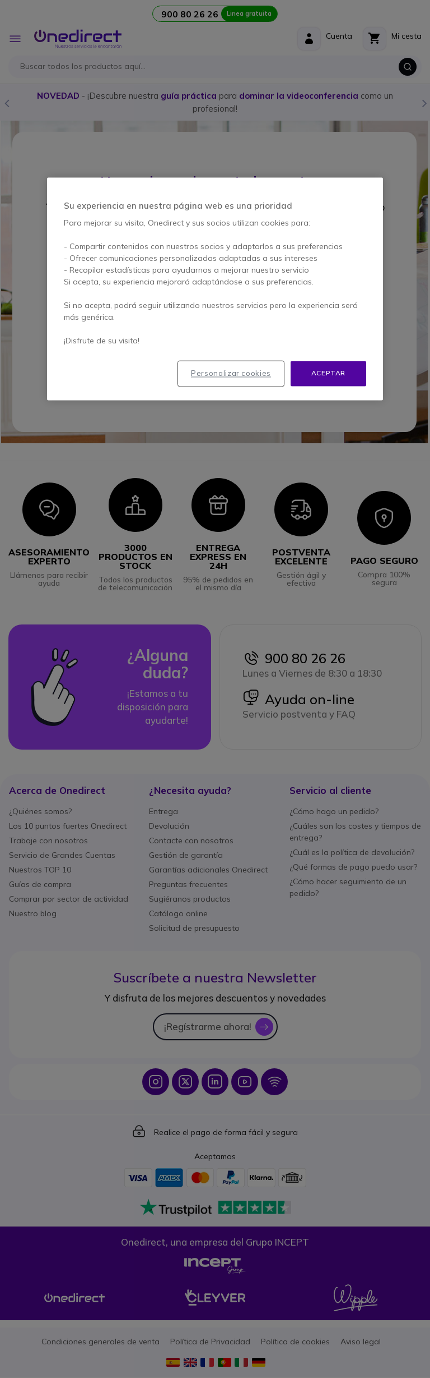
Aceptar (328, 373)
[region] (215, 289)
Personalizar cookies (231, 373)
